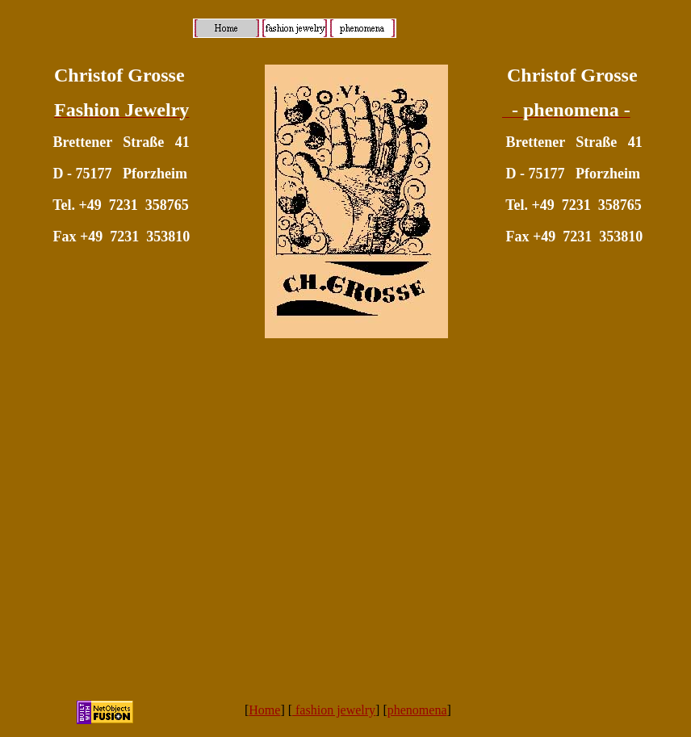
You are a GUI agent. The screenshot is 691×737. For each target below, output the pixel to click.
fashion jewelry (333, 710)
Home (264, 710)
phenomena (417, 710)
